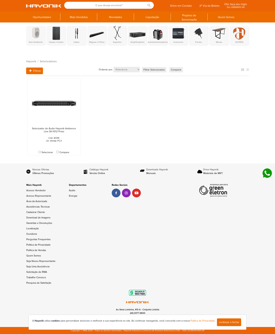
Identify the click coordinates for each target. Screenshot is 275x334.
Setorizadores (48, 61)
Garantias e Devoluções (39, 223)
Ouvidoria (31, 233)
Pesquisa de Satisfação (38, 282)
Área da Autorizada (36, 201)
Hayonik (31, 61)
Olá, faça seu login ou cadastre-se (235, 5)
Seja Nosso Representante (40, 261)
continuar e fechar (229, 322)
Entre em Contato (181, 6)
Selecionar (47, 152)
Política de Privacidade (38, 244)
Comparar (176, 69)
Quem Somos (33, 255)
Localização (32, 228)
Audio (72, 190)
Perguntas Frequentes (38, 239)
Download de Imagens (38, 217)
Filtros (35, 71)
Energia (73, 195)
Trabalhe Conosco (36, 277)
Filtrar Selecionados (154, 69)
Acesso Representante (38, 195)
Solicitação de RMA (36, 271)
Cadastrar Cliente (35, 212)
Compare (64, 152)
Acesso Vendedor (36, 190)
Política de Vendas (36, 250)
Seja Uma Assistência (37, 266)
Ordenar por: (106, 69)
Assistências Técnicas (38, 206)
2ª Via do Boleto (209, 6)
